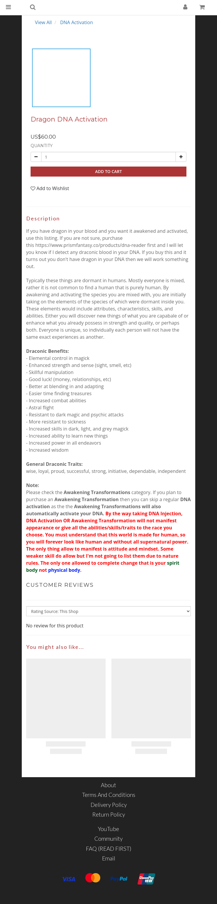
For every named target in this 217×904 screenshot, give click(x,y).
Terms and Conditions (108, 794)
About (108, 785)
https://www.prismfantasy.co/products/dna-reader (90, 245)
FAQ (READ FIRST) (108, 848)
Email (108, 858)
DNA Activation (76, 22)
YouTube (108, 828)
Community (108, 838)
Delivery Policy (109, 804)
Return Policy (108, 814)
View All (43, 22)
